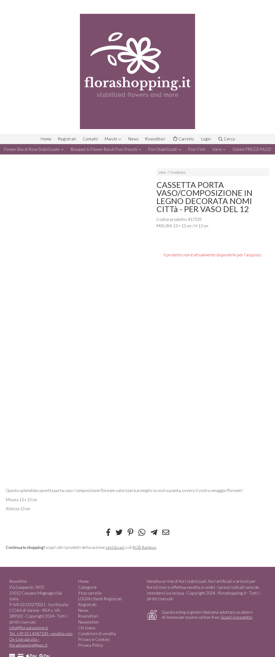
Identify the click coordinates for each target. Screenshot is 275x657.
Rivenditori (155, 138)
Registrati (67, 138)
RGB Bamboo (144, 547)
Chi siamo (86, 627)
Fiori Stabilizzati (165, 149)
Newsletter (88, 621)
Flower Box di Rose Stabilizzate (34, 149)
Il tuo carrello (90, 592)
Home (46, 138)
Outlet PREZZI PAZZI (252, 149)
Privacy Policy (90, 645)
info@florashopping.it (28, 627)
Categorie (87, 587)
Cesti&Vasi (178, 172)
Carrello (183, 139)
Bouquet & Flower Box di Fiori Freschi (106, 149)
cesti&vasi (115, 547)
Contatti (90, 138)
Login (206, 138)
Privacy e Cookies (94, 639)
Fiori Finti (197, 149)
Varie (219, 149)
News (133, 138)
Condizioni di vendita (97, 633)
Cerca (226, 138)
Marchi (113, 138)
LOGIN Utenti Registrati (100, 598)
